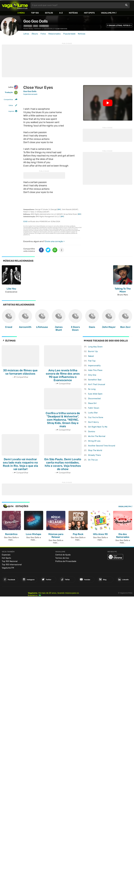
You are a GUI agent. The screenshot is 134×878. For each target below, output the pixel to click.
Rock (36, 26)
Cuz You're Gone (95, 417)
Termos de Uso (62, 558)
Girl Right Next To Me (97, 427)
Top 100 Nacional (9, 561)
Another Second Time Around (101, 445)
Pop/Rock (28, 26)
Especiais (6, 555)
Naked (91, 356)
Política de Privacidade (65, 561)
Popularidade (69, 34)
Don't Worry (93, 422)
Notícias (73, 13)
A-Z (61, 13)
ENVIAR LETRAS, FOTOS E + (120, 25)
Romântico (44, 26)
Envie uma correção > (54, 241)
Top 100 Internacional (12, 564)
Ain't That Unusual (96, 384)
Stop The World (95, 450)
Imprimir (11, 111)
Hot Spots (89, 13)
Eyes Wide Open (95, 394)
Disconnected (94, 398)
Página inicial (28, 29)
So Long (92, 389)
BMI (59, 209)
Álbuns (35, 34)
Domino (91, 431)
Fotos (43, 34)
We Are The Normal (96, 436)
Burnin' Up (93, 351)
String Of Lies (94, 441)
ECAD (25, 221)
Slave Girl (92, 403)
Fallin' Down (93, 408)
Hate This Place (95, 370)
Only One (92, 375)
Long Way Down (95, 347)
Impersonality (94, 365)
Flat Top (92, 361)
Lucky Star (93, 413)
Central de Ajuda (62, 555)
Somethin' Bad (94, 380)
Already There (94, 455)
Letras (26, 34)
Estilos (49, 13)
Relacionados (54, 34)
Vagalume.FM (108, 13)
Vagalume (15, 5)
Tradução (11, 92)
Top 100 (35, 13)
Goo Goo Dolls (35, 21)
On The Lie (93, 460)
